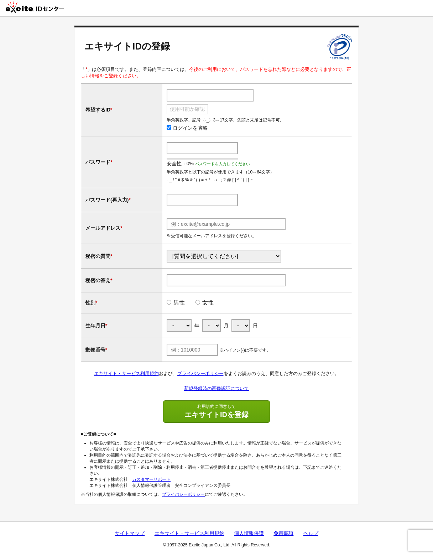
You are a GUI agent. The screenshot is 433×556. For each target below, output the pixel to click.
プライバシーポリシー (200, 373)
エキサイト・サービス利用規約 (126, 373)
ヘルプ (310, 533)
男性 (179, 303)
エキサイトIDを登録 (216, 411)
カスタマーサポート (151, 479)
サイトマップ (130, 533)
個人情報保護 (249, 533)
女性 (208, 303)
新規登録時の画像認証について (216, 388)
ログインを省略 (187, 128)
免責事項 (283, 533)
